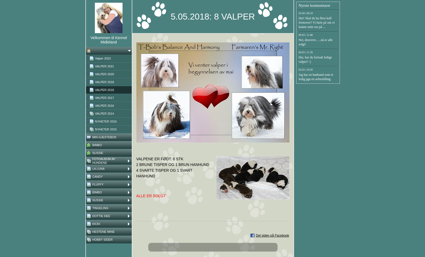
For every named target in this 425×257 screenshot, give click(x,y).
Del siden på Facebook (272, 235)
